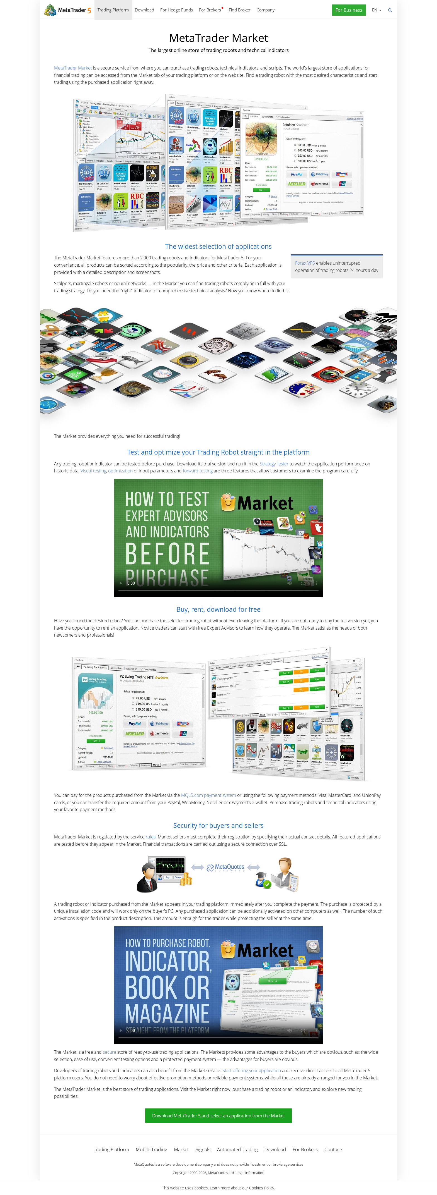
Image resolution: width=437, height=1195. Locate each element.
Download (144, 10)
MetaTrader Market (73, 68)
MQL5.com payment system (208, 795)
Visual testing (93, 471)
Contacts (333, 1149)
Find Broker (240, 10)
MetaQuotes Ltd (221, 1172)
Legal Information (250, 1172)
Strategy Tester (274, 464)
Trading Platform (113, 10)
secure (109, 1052)
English (374, 10)
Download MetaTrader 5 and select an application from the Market (218, 1116)
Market (181, 1149)
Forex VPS (305, 263)
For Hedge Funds (176, 10)
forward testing (198, 471)
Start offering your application (251, 1070)
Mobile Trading (151, 1149)
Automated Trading (237, 1149)
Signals (203, 1149)
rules (151, 837)
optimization (120, 471)
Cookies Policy (261, 1188)
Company (266, 10)
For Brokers (210, 10)
